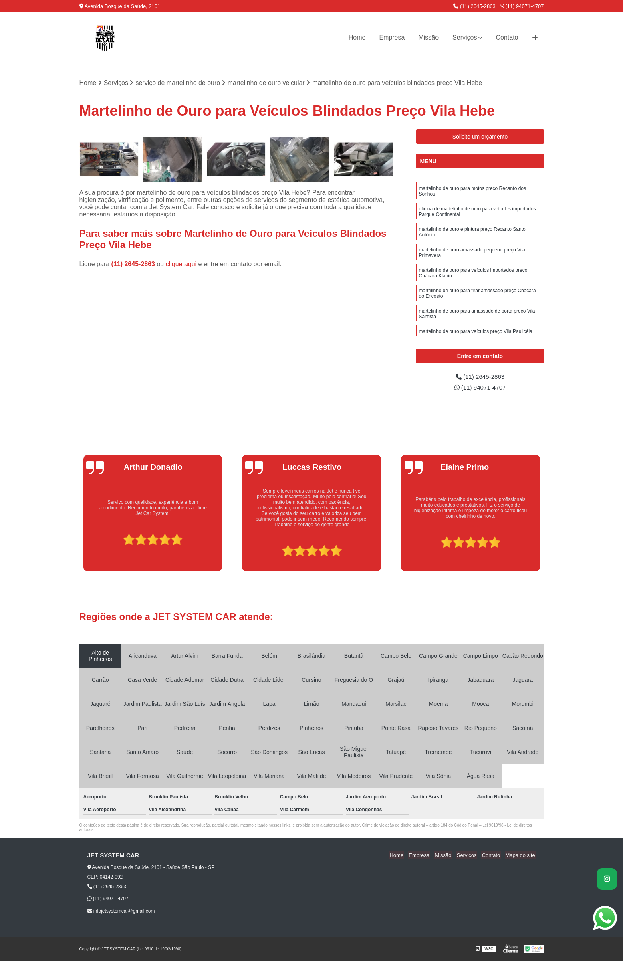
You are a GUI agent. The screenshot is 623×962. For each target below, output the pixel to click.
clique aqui (181, 264)
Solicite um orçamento (480, 137)
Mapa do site (521, 856)
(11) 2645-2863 (474, 6)
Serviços (464, 37)
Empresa (392, 37)
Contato (507, 37)
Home (357, 37)
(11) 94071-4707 (522, 6)
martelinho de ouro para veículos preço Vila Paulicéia (475, 335)
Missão (428, 37)
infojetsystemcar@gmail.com (121, 912)
